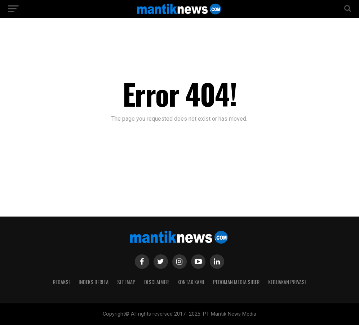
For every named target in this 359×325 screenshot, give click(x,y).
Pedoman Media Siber (236, 282)
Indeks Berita (93, 282)
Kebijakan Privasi (287, 282)
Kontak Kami (190, 282)
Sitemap (126, 282)
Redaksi (61, 282)
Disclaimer (156, 282)
